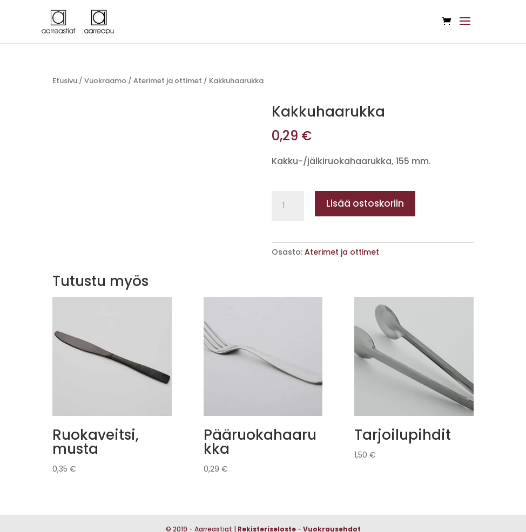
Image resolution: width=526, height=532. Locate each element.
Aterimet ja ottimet (167, 81)
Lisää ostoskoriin (365, 203)
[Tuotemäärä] (288, 206)
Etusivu (64, 81)
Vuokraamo (105, 81)
